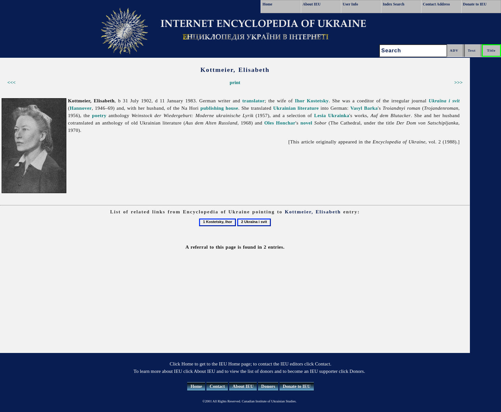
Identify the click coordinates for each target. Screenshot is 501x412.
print (235, 82)
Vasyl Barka (364, 108)
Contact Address (436, 4)
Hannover (81, 108)
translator (253, 100)
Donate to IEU (475, 4)
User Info (350, 4)
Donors (268, 386)
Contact (217, 386)
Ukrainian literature (296, 108)
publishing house (219, 108)
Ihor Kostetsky (312, 100)
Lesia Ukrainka (331, 115)
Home (267, 4)
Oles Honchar (279, 122)
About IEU (312, 4)
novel (306, 122)
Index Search (393, 4)
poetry (99, 115)
